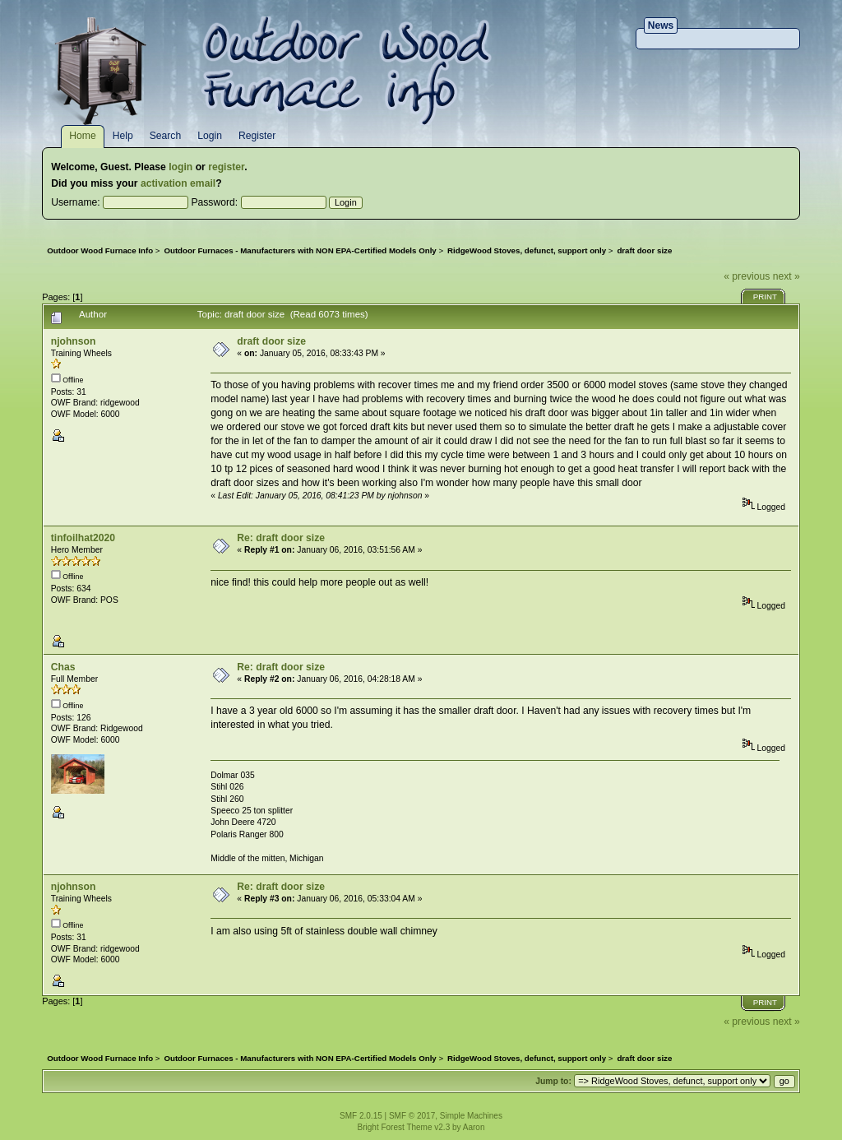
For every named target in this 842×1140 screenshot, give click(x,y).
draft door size (271, 341)
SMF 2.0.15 (361, 1115)
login (180, 167)
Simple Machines (471, 1115)
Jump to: (553, 1081)
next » (786, 276)
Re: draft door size (281, 538)
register (226, 167)
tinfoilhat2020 (83, 538)
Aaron (474, 1127)
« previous (747, 276)
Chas (63, 667)
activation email (178, 183)
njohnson (73, 341)
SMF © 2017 (412, 1115)
